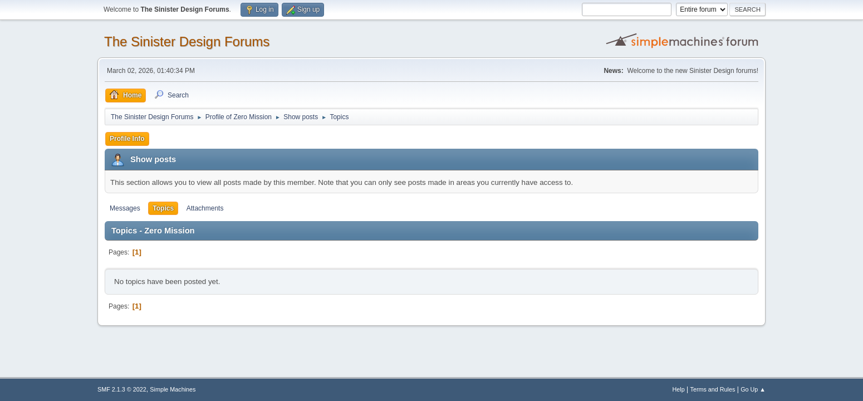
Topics (163, 208)
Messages (125, 208)
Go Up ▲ (753, 389)
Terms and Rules (712, 389)
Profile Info (127, 139)
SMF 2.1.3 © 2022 (121, 389)
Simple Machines (172, 389)
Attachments (205, 208)
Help (679, 389)
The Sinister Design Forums (186, 41)
